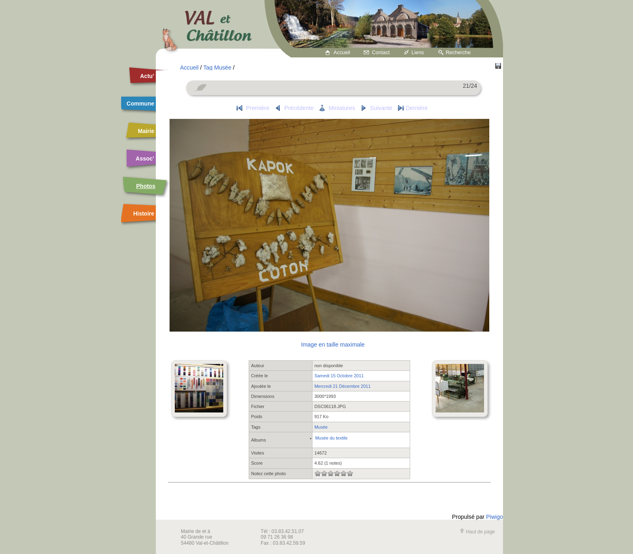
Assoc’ (145, 158)
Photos (145, 186)
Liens (417, 52)
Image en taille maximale (333, 344)
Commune (140, 103)
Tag (208, 67)
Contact (381, 52)
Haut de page (477, 532)
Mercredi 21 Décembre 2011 (342, 386)
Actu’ (147, 76)
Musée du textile (331, 438)
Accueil (341, 52)
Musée (222, 67)
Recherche (458, 52)
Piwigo (494, 517)
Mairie (146, 131)
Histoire (143, 213)
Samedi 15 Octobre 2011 (339, 375)
